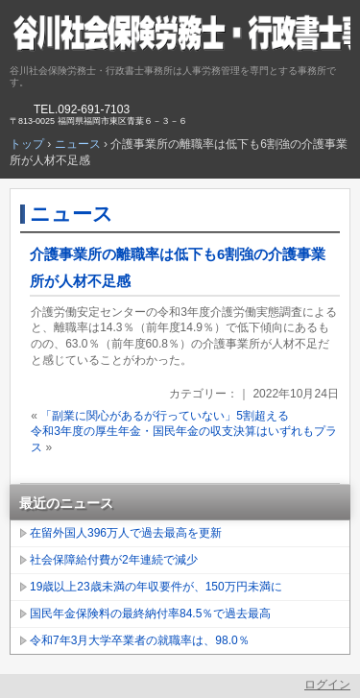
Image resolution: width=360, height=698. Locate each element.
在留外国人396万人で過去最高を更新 (126, 533)
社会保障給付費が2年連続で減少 (114, 559)
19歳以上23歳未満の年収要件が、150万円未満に (156, 586)
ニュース (71, 214)
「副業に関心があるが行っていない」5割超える (164, 415)
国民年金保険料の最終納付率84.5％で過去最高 (150, 613)
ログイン (327, 684)
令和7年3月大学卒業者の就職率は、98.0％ (140, 640)
